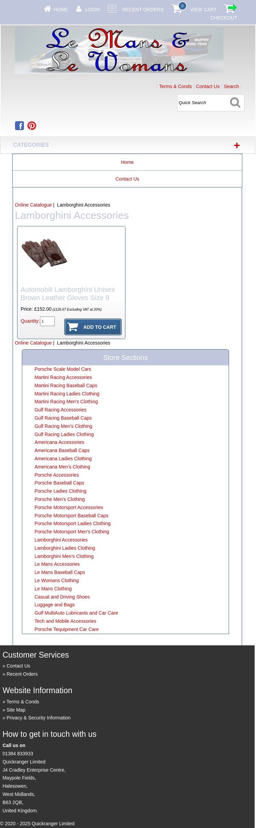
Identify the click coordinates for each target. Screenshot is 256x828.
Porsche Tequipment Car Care (67, 629)
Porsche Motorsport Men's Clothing (72, 531)
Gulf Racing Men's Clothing (63, 426)
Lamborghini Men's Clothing (64, 556)
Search (231, 86)
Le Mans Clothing (53, 588)
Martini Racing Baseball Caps (66, 385)
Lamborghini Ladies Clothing (65, 548)
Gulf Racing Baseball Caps (63, 418)
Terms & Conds (175, 86)
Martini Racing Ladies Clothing (67, 393)
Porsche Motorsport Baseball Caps (71, 515)
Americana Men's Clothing (62, 466)
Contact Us (207, 86)
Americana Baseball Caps (62, 450)
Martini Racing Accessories (63, 377)
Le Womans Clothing (57, 580)
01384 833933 (17, 753)
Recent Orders (142, 9)
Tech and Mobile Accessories (65, 621)
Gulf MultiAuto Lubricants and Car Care (76, 613)
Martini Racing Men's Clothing (66, 401)
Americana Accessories (59, 442)
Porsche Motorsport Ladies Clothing (73, 523)
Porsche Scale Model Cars (63, 369)
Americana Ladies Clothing (63, 458)
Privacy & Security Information (38, 717)
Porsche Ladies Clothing (60, 491)
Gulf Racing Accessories (60, 409)
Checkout (223, 17)
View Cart (203, 9)
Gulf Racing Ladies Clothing (64, 434)
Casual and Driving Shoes (62, 597)
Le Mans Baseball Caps (60, 572)
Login (92, 9)
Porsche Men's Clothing (60, 499)
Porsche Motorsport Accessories (69, 507)
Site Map (15, 710)
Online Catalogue (33, 205)
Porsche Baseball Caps (59, 483)
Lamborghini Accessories (61, 540)
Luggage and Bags (55, 604)
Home (61, 9)
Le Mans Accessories (57, 564)
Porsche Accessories (57, 475)
